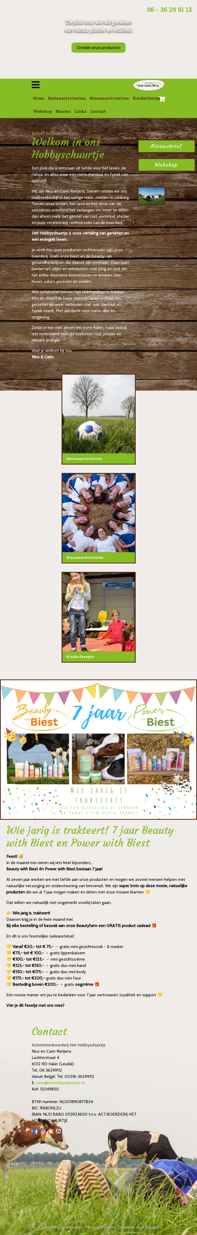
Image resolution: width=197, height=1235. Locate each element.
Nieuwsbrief (166, 146)
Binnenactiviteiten (109, 98)
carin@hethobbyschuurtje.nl (60, 1082)
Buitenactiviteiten (67, 98)
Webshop (42, 111)
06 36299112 (50, 1070)
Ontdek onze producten (98, 47)
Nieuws (63, 111)
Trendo (152, 1227)
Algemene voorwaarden (60, 1227)
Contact (98, 111)
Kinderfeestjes (147, 98)
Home (38, 98)
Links (80, 111)
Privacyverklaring (101, 1227)
